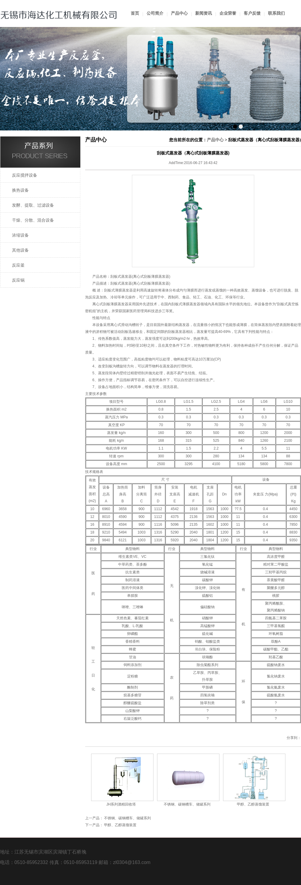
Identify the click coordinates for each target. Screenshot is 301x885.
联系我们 (276, 13)
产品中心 (179, 13)
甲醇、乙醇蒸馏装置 (253, 804)
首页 (135, 13)
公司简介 (155, 13)
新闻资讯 (203, 13)
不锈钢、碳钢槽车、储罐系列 (187, 804)
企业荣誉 (227, 13)
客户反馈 (252, 13)
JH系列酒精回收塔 (121, 804)
